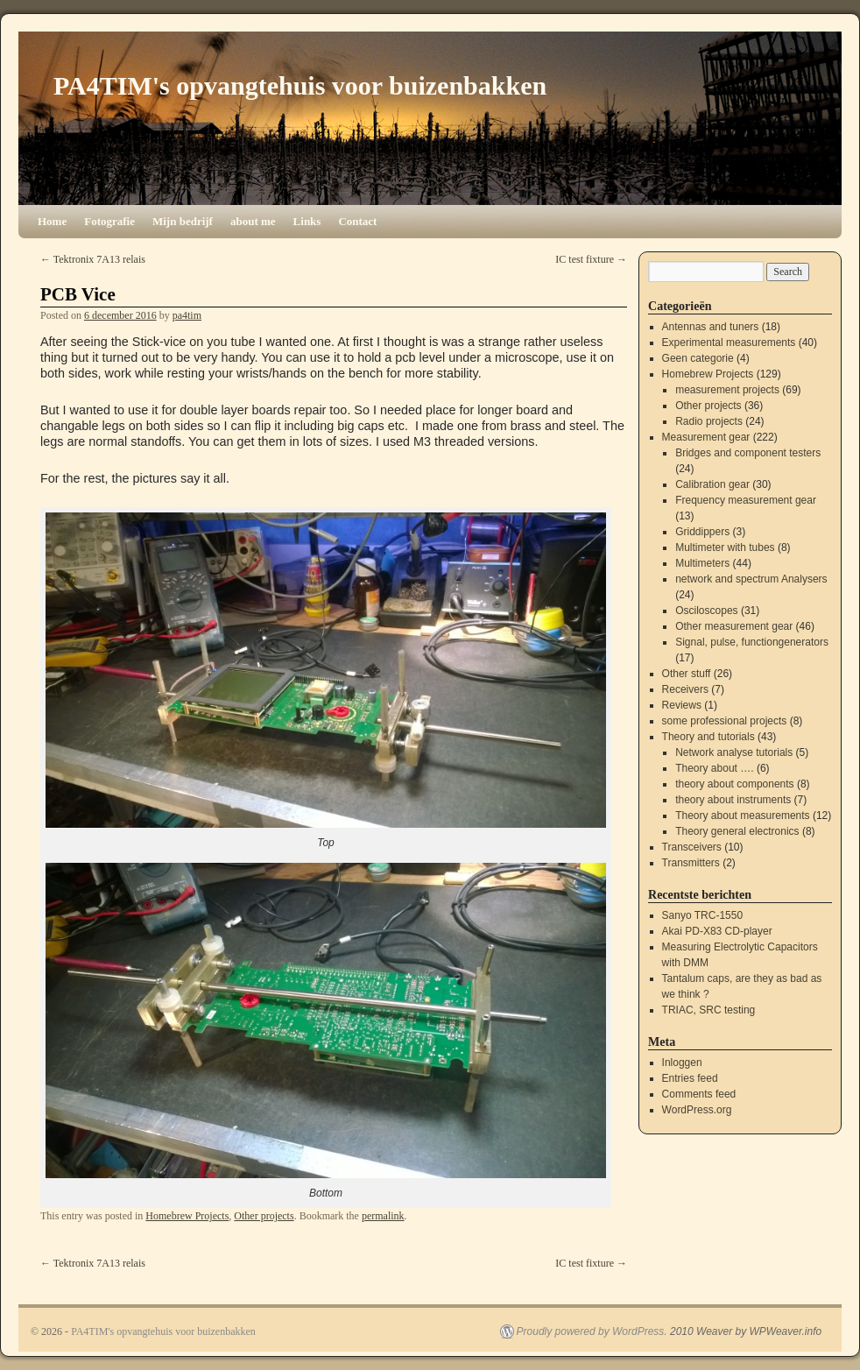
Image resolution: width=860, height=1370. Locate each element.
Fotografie (109, 221)
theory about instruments (733, 800)
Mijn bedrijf (182, 221)
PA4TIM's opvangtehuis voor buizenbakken (299, 85)
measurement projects (727, 390)
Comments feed (699, 1094)
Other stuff (686, 673)
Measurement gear (706, 437)
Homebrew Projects (187, 1216)
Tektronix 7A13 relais (92, 259)
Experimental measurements (729, 342)
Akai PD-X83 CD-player (717, 931)
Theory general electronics (737, 831)
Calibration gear (712, 484)
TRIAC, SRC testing (709, 1010)
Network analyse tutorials (734, 752)
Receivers (685, 689)
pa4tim (187, 315)
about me (253, 221)
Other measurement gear (734, 626)
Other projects (263, 1216)
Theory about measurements (742, 815)
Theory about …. (714, 768)
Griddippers (702, 532)
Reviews (681, 705)
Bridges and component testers (748, 453)
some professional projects (724, 721)
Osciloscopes (706, 610)
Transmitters (691, 863)
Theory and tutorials (708, 737)
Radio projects (709, 421)
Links (307, 221)
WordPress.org (697, 1110)
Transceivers (692, 847)
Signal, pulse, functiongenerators (751, 642)
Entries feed (690, 1078)
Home (52, 221)
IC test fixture (591, 259)
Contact (357, 221)
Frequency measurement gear (745, 500)
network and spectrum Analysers (751, 579)
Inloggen (682, 1062)
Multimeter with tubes (724, 547)
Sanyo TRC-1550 (703, 915)
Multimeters (702, 563)
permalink (383, 1216)
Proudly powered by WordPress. (592, 1331)
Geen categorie (698, 358)
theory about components (734, 784)
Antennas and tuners (710, 327)
